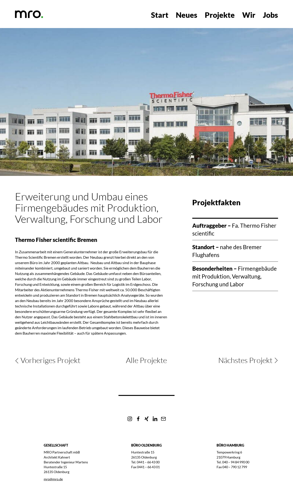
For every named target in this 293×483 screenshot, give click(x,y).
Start (159, 14)
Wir (248, 14)
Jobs (270, 14)
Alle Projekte (146, 360)
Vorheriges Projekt (50, 360)
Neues (186, 14)
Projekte (220, 14)
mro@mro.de (53, 479)
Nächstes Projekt (245, 360)
